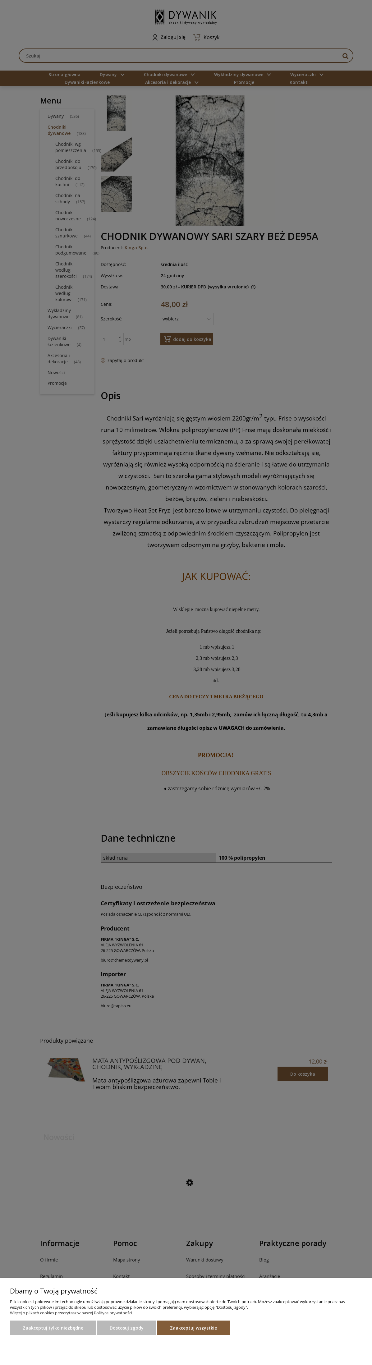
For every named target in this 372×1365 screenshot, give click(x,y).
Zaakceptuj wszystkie (193, 1328)
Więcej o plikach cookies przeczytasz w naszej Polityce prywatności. (71, 1313)
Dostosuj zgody (127, 1328)
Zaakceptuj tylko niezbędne (53, 1328)
